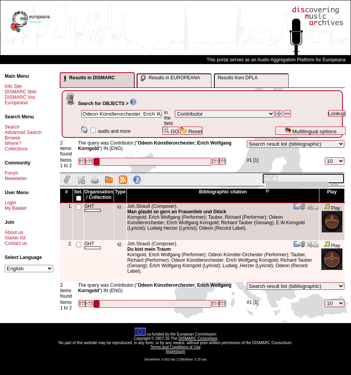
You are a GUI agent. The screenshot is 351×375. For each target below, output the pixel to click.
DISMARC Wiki (20, 92)
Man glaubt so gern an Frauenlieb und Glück (176, 211)
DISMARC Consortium (197, 338)
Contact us (16, 243)
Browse (12, 138)
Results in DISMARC (89, 78)
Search (12, 127)
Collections (16, 149)
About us (14, 232)
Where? (13, 143)
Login (10, 202)
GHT (92, 208)
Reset (191, 130)
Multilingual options (311, 130)
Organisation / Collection (98, 194)
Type (120, 192)
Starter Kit (15, 238)
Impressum (175, 351)
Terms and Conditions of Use (175, 347)
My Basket (16, 208)
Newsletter (16, 178)
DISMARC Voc (20, 97)
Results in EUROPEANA (170, 78)
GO (170, 130)
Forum (11, 173)
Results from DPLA (238, 77)
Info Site (13, 86)
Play (332, 208)
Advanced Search (23, 132)
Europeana (16, 102)
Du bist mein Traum (149, 249)
